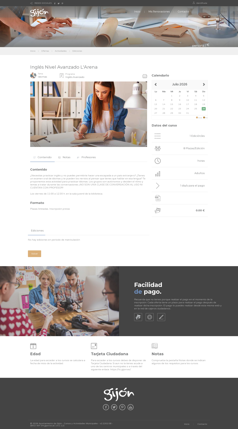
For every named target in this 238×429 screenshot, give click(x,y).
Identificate (201, 3)
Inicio (137, 11)
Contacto (183, 11)
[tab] (42, 157)
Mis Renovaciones (159, 11)
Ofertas (45, 51)
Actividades (61, 51)
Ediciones (77, 51)
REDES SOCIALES (43, 3)
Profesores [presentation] (86, 157)
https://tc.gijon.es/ (120, 369)
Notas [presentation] (64, 157)
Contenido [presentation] (42, 157)
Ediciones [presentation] (37, 230)
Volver (34, 253)
